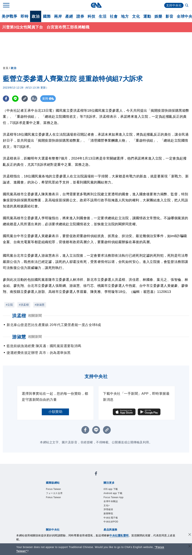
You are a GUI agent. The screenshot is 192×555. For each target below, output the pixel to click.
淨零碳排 (108, 509)
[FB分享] (6, 98)
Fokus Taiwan (53, 497)
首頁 (5, 68)
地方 (125, 16)
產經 (69, 16)
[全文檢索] (187, 6)
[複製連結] (25, 98)
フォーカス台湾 (54, 493)
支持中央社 (174, 5)
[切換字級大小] (35, 98)
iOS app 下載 (111, 489)
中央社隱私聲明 (119, 535)
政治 (35, 16)
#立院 (9, 304)
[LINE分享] (15, 98)
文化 (136, 16)
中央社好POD (111, 522)
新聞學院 (108, 513)
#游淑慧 (40, 304)
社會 (114, 16)
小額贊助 (55, 412)
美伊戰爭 (9, 16)
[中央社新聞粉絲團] (96, 474)
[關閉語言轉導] (189, 547)
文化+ (107, 505)
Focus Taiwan (53, 489)
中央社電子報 (111, 517)
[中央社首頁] (96, 5)
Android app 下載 (113, 493)
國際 (47, 16)
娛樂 (158, 16)
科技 (91, 16)
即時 (24, 16)
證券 (80, 16)
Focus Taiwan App (113, 497)
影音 (169, 16)
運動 (147, 16)
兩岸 (58, 16)
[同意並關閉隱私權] (189, 535)
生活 (102, 16)
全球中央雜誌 (111, 501)
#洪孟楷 (24, 304)
